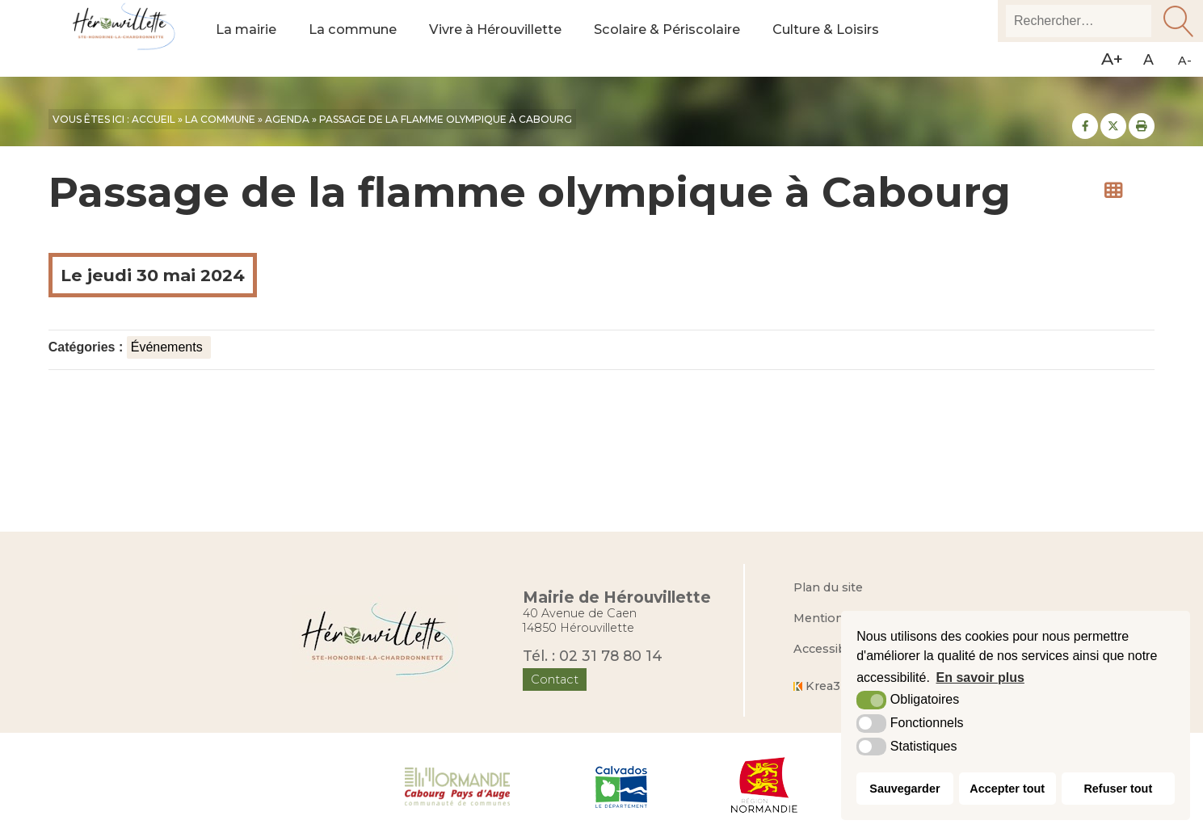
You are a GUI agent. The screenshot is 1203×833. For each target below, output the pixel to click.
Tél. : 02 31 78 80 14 (592, 654)
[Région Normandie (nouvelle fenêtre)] (764, 785)
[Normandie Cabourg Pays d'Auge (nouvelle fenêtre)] (458, 785)
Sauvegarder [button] (904, 788)
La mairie (248, 39)
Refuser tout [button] (1117, 788)
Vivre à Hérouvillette (511, 39)
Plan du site (828, 587)
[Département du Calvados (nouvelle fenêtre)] (621, 785)
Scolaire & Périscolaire (693, 39)
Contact (555, 679)
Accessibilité (830, 649)
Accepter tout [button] (1007, 788)
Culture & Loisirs (861, 39)
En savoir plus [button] (980, 677)
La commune (359, 39)
